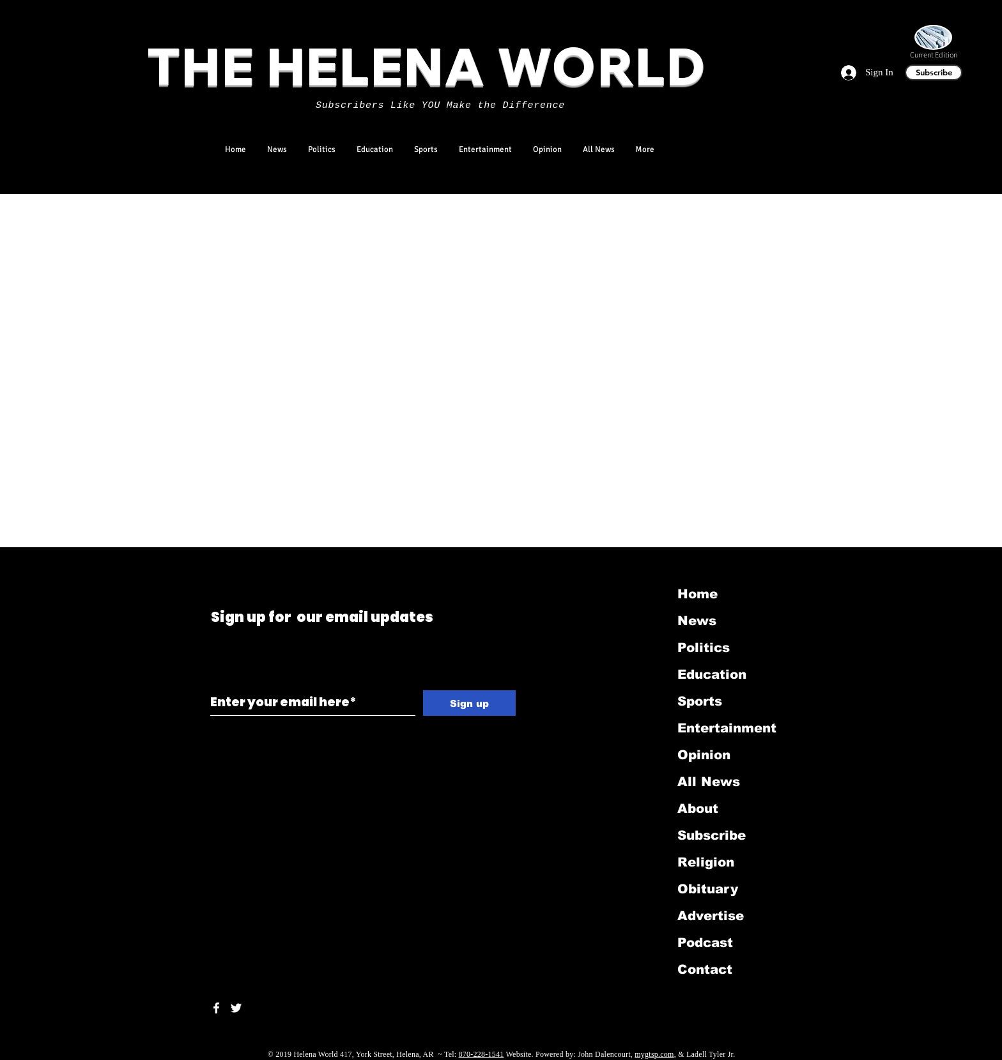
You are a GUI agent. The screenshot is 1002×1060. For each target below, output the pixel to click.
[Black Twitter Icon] (213, 564)
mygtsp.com (654, 1054)
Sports (699, 701)
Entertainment (726, 728)
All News (708, 782)
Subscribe (711, 835)
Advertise (710, 916)
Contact (704, 969)
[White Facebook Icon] (216, 1008)
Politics (703, 647)
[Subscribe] (933, 72)
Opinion (703, 755)
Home (697, 594)
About (697, 808)
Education (711, 674)
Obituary (707, 889)
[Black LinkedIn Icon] (231, 564)
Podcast (705, 942)
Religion (705, 862)
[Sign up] (469, 703)
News (696, 621)
